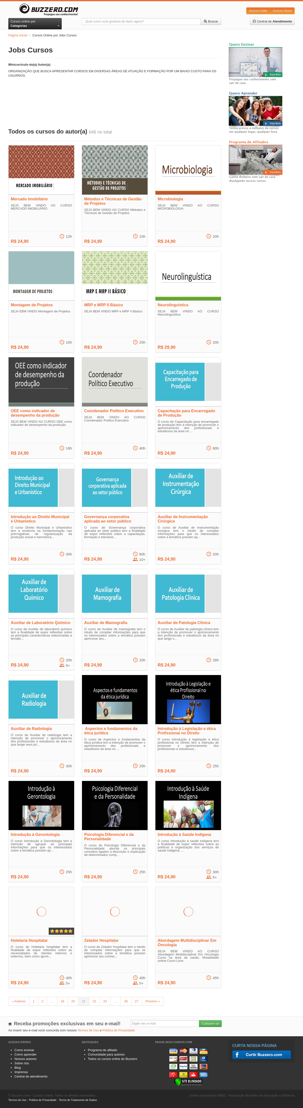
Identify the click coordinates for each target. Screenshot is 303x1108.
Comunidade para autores (106, 1054)
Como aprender (25, 1054)
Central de (272, 21)
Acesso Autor (258, 10)
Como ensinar (24, 1050)
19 (62, 1001)
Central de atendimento (30, 1076)
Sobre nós (21, 1063)
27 (136, 1001)
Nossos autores (25, 1059)
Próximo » (152, 1001)
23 (105, 1001)
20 (73, 1001)
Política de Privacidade (119, 1030)
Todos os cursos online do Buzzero (112, 1059)
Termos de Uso (88, 1030)
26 (126, 1001)
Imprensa (21, 1072)
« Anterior (19, 1001)
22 (94, 1001)
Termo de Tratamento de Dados (78, 1099)
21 (83, 1001)
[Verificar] (188, 1082)
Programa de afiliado (102, 1050)
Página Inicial (17, 35)
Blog (17, 1067)
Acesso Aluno (282, 10)
